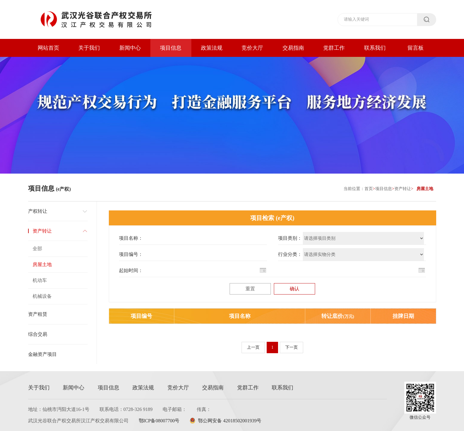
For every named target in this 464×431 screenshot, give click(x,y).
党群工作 (334, 48)
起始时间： (131, 270)
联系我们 (375, 48)
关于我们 (89, 48)
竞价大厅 (252, 48)
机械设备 (42, 296)
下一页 (291, 347)
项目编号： (131, 254)
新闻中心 (130, 48)
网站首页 (48, 48)
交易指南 (293, 48)
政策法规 (211, 48)
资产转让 (402, 188)
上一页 (253, 347)
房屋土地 (42, 264)
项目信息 (170, 48)
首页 (368, 188)
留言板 (415, 48)
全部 (37, 248)
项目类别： (290, 238)
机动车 (40, 280)
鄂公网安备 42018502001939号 (225, 420)
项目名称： (131, 238)
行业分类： (290, 254)
